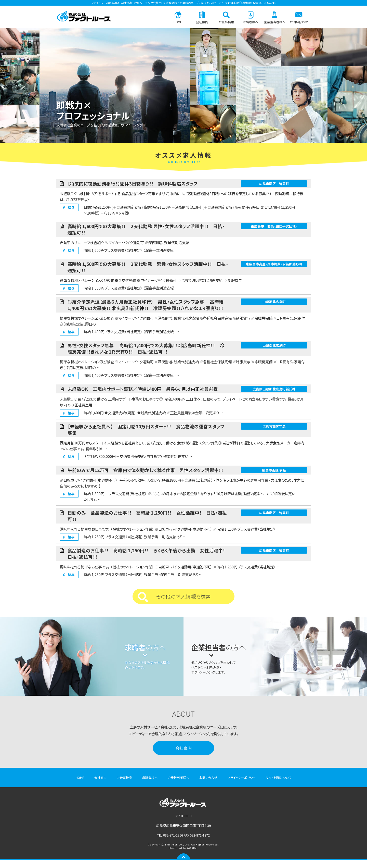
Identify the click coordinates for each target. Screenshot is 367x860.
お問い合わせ (299, 22)
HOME (178, 22)
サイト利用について (278, 777)
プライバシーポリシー (242, 777)
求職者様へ (250, 22)
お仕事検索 (226, 22)
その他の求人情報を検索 (183, 596)
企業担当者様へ (274, 22)
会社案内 (202, 22)
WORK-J (192, 848)
